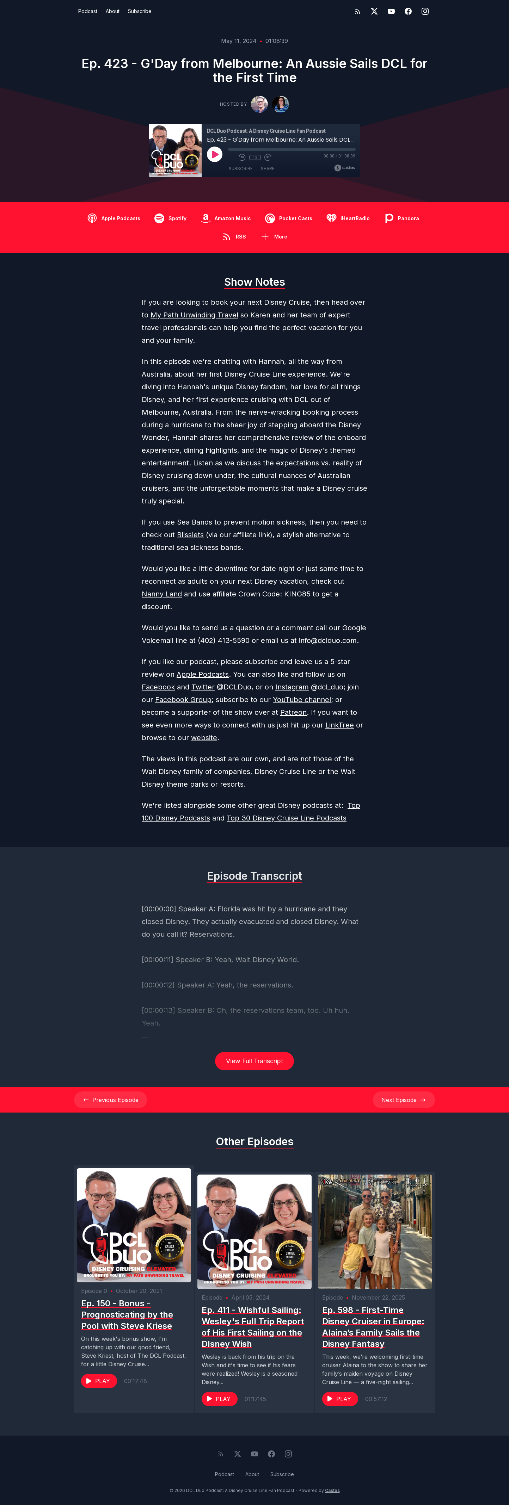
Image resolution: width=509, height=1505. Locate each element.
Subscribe (140, 11)
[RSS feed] (357, 11)
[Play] (214, 154)
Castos (332, 1490)
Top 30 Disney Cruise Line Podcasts (287, 818)
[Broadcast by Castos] (344, 168)
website (204, 737)
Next (404, 1100)
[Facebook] (408, 11)
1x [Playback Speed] (255, 157)
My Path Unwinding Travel (194, 315)
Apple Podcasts (203, 674)
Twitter (203, 687)
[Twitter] (374, 11)
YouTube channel (302, 699)
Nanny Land (162, 594)
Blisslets (190, 535)
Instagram (292, 687)
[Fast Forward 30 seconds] (267, 157)
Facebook (158, 687)
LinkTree (339, 725)
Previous (110, 1100)
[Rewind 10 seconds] (242, 157)
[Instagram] (425, 11)
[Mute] (231, 157)
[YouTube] (391, 11)
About (112, 11)
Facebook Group (183, 699)
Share (267, 169)
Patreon (293, 712)
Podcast (87, 11)
